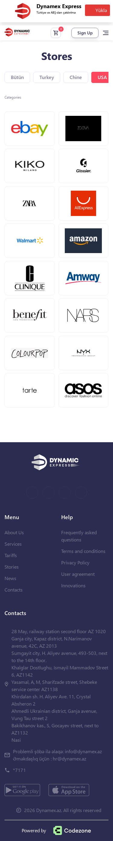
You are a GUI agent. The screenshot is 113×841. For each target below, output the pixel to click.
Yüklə (101, 10)
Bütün (17, 77)
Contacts (14, 589)
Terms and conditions (83, 551)
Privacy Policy (75, 562)
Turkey (46, 77)
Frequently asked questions (79, 536)
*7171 (19, 770)
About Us (14, 532)
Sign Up (85, 33)
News (10, 578)
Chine (76, 77)
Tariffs (11, 555)
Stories (12, 566)
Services (13, 544)
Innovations (73, 585)
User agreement (78, 574)
